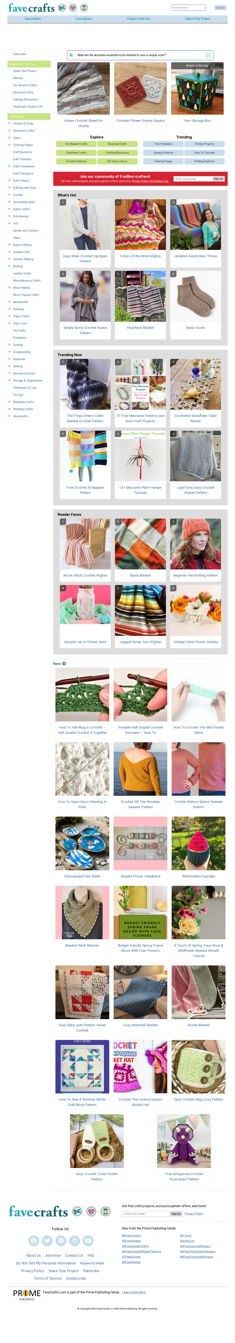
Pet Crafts (19, 330)
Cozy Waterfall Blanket (140, 1025)
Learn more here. (134, 1292)
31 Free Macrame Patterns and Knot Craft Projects (140, 418)
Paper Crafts (21, 316)
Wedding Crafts (23, 409)
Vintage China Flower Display (195, 642)
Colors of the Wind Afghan (140, 256)
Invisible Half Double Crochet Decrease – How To (140, 730)
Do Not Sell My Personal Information (46, 1263)
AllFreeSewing (131, 1262)
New (59, 664)
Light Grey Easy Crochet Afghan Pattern (195, 490)
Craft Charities (22, 159)
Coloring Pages (23, 145)
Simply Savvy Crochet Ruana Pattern (85, 330)
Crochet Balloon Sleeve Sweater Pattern (198, 804)
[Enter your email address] (146, 1214)
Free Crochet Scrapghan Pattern (85, 490)
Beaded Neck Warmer (82, 945)
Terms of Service (48, 1278)
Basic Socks (195, 328)
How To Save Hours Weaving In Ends (82, 804)
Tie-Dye (18, 395)
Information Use (159, 181)
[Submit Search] (220, 7)
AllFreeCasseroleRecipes (196, 1257)
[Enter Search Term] (189, 8)
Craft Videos (21, 180)
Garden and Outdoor (25, 230)
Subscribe (19, 54)
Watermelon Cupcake (198, 876)
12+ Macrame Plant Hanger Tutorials (140, 490)
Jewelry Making (23, 259)
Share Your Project (25, 71)
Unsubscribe (76, 1278)
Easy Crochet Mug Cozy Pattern (198, 1099)
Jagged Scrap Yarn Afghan (140, 642)
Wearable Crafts (23, 402)
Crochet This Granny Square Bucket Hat (140, 1102)
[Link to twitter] (47, 1240)
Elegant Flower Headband (140, 876)
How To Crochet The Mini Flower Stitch (198, 730)
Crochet (18, 195)
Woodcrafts (20, 416)
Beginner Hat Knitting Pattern (195, 575)
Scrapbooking (22, 352)
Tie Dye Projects (204, 144)
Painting (18, 309)
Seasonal (19, 359)
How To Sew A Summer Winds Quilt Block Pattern (82, 1102)
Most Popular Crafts (26, 295)
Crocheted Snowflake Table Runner (196, 418)
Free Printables (163, 144)
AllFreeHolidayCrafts (135, 1246)
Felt (15, 223)
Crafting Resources (25, 99)
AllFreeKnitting (131, 1241)
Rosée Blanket (198, 1025)
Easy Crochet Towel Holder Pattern (97, 1176)
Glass (16, 237)
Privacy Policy (140, 181)
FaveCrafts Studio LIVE (28, 106)
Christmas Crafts (24, 130)
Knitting (18, 266)
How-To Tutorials (204, 152)
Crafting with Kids (24, 188)
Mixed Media (21, 287)
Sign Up (218, 178)
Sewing (18, 366)
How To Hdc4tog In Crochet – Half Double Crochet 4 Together (82, 730)
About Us (33, 1255)
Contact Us (74, 1255)
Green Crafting (22, 245)
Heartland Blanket (140, 328)
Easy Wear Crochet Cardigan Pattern (85, 258)
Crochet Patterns (76, 161)
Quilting (18, 345)
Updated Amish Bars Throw (195, 256)
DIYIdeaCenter (131, 1257)
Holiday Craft (21, 252)
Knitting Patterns (204, 161)
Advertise (53, 1255)
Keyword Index (92, 1263)
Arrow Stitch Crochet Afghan (85, 575)
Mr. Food (185, 1235)
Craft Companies (24, 166)
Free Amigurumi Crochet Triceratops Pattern (184, 1176)
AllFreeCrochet (131, 1235)
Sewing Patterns (163, 152)
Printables (19, 337)
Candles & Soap (23, 123)
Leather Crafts (22, 273)
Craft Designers (23, 173)
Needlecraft (20, 302)
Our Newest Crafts (25, 85)
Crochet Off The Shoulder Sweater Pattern (140, 804)
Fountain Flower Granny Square (140, 120)
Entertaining (20, 216)
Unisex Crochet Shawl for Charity (83, 123)
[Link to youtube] (88, 1240)
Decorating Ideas (24, 202)
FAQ (91, 1255)
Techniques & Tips (25, 387)
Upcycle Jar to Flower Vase (85, 642)
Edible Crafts (21, 209)
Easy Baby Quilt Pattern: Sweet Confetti (82, 1027)
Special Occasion (24, 373)
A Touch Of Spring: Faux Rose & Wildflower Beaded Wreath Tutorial (198, 950)
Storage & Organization (28, 380)
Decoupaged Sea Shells (82, 876)
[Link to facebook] (33, 1240)
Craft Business (22, 152)
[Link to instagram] (74, 1240)
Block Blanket (140, 575)
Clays (16, 138)
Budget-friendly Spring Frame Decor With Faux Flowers (140, 948)
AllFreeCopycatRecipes (195, 1246)
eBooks (18, 78)
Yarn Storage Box (197, 120)
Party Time (20, 323)
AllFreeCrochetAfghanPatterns (141, 1251)
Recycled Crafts (23, 92)
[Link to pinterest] (60, 1240)
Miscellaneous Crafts (27, 280)
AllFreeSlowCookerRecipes (198, 1251)
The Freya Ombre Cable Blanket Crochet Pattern (85, 418)
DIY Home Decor (117, 161)
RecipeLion (187, 1241)
